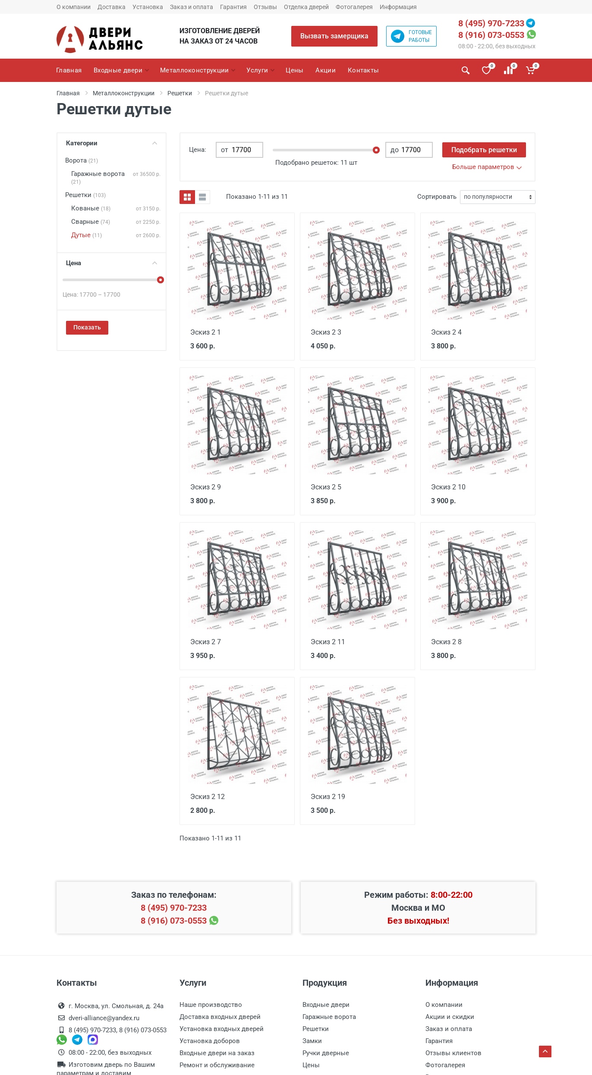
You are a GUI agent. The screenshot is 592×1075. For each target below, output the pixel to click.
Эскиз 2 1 (204, 332)
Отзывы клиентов (453, 1051)
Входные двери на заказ (217, 1051)
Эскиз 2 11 (327, 641)
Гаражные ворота (98, 177)
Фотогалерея (354, 7)
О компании (74, 7)
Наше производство (210, 1003)
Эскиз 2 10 (447, 486)
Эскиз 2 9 (204, 486)
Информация (398, 7)
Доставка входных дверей (220, 1015)
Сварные (90, 222)
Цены (311, 1063)
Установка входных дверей (221, 1027)
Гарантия (233, 7)
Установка (147, 7)
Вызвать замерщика (334, 36)
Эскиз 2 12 (206, 795)
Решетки (179, 93)
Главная (68, 93)
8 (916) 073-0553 (491, 35)
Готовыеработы (411, 36)
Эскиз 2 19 (327, 795)
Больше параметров (487, 167)
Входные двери (326, 1003)
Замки (312, 1039)
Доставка (112, 7)
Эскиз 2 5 (325, 486)
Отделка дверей (306, 7)
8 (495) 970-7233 (491, 23)
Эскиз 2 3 (325, 332)
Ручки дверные (325, 1051)
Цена (111, 263)
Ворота (81, 160)
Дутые (86, 235)
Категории (111, 143)
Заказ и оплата (191, 7)
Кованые (90, 208)
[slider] (160, 279)
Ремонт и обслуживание (217, 1063)
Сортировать (437, 197)
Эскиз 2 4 (445, 332)
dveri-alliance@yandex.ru (104, 1016)
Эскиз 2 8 (445, 641)
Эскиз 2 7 (204, 641)
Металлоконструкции (123, 93)
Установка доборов (209, 1039)
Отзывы (265, 7)
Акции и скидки (449, 1015)
